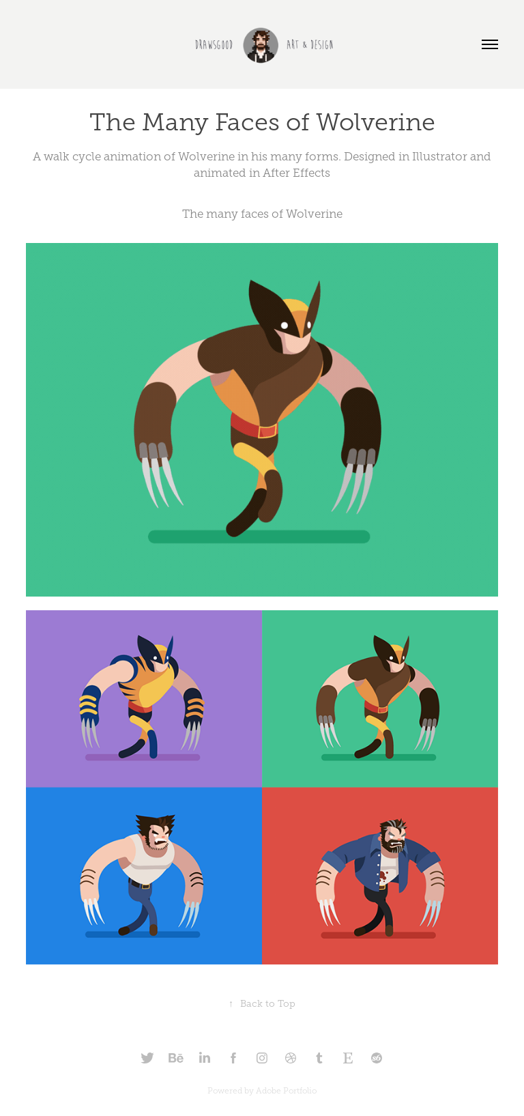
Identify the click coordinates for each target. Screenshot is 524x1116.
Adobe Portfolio (286, 1091)
